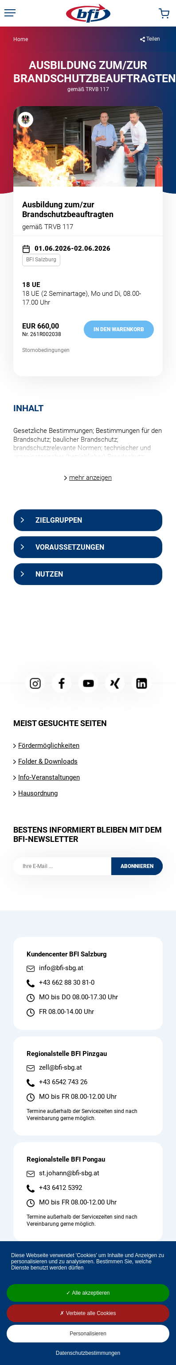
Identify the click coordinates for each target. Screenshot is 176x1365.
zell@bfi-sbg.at (60, 1067)
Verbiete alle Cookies (88, 1313)
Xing (115, 683)
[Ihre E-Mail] (62, 866)
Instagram (35, 683)
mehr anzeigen (90, 478)
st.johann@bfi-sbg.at (69, 1173)
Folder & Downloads (48, 761)
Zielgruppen (58, 520)
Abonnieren (137, 866)
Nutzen (49, 574)
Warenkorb (164, 13)
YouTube (88, 683)
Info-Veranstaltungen (49, 777)
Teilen (153, 39)
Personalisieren (88, 1334)
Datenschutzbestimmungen (88, 1353)
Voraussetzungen (69, 547)
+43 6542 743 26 (63, 1082)
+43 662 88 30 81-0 (66, 982)
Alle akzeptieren (88, 1293)
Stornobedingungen (46, 350)
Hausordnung (38, 793)
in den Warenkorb (119, 329)
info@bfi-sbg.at (61, 968)
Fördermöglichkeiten (48, 745)
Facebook (61, 683)
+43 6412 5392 (60, 1188)
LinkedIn (141, 683)
